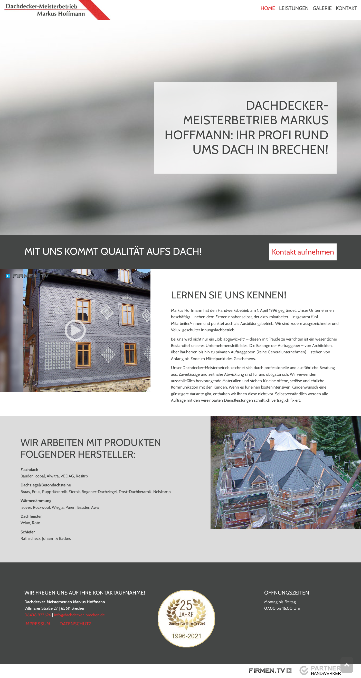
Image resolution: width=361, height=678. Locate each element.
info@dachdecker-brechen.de (79, 615)
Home (268, 8)
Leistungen (294, 8)
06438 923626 (37, 615)
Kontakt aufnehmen (303, 251)
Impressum (37, 624)
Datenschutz (75, 624)
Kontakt (346, 8)
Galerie (322, 8)
